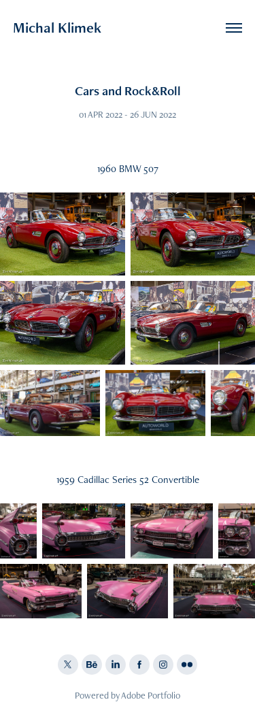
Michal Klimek (57, 27)
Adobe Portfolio (150, 695)
